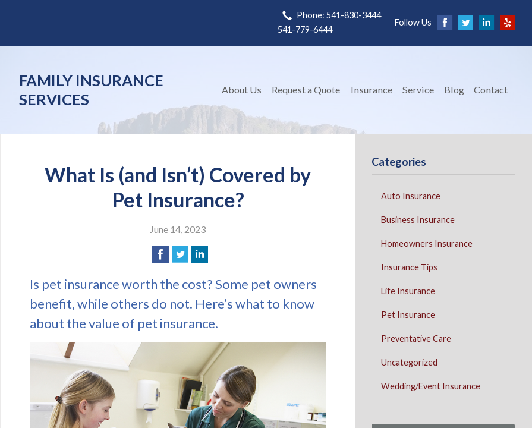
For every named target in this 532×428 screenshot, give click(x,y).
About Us (242, 89)
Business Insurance (418, 220)
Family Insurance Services (91, 89)
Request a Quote (306, 89)
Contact (491, 89)
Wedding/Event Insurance (430, 386)
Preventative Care (416, 338)
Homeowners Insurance (427, 243)
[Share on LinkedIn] (199, 254)
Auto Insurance (410, 196)
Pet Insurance (408, 315)
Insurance (371, 89)
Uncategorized (409, 362)
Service (418, 89)
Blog (454, 89)
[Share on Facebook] (160, 254)
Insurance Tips (409, 267)
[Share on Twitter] (180, 254)
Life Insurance (408, 291)
